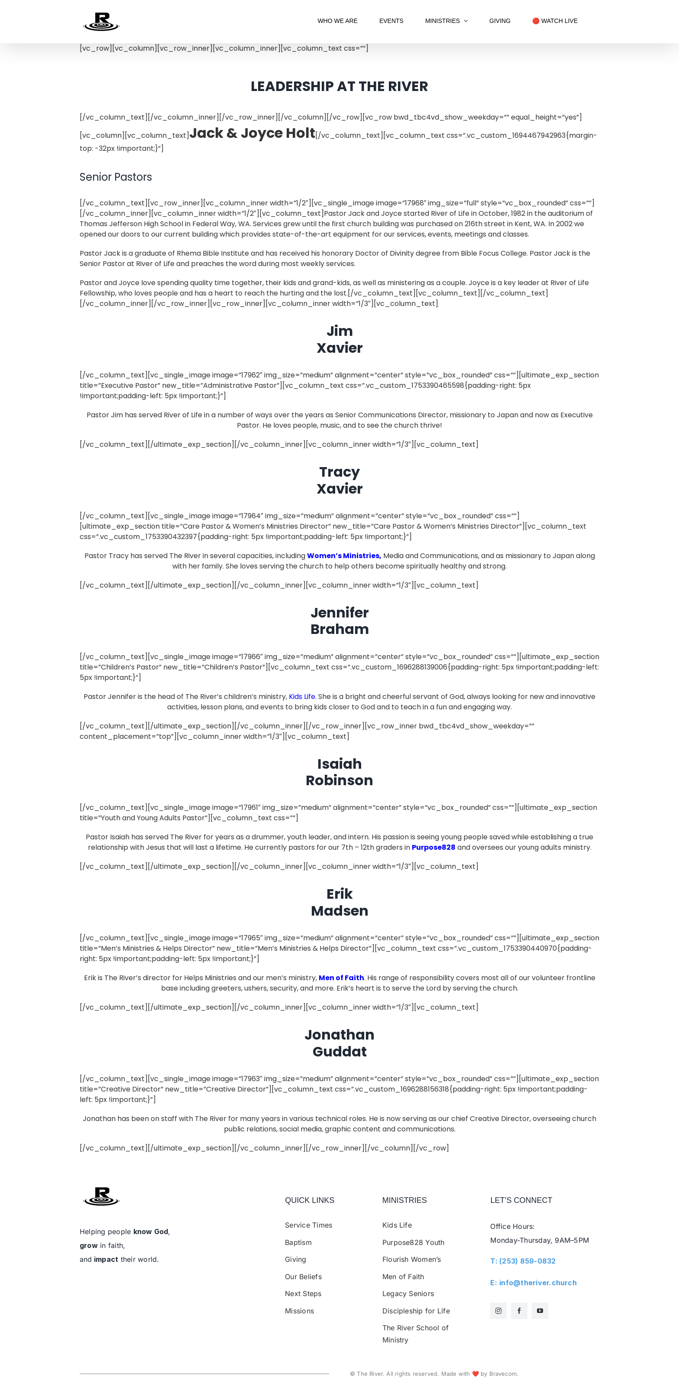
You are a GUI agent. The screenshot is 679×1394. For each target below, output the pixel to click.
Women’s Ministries (343, 556)
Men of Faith (341, 978)
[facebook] (519, 1311)
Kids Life (302, 697)
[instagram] (498, 1311)
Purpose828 (434, 847)
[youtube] (540, 1311)
